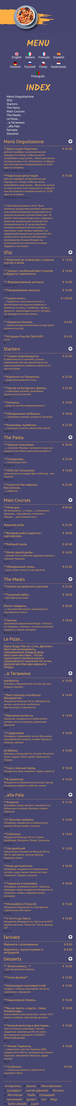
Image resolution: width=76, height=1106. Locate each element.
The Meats (14, 115)
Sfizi (9, 100)
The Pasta (13, 107)
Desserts (12, 133)
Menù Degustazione (20, 96)
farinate (12, 130)
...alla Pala (13, 126)
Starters (12, 104)
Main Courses (16, 111)
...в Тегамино (16, 122)
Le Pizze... (13, 118)
